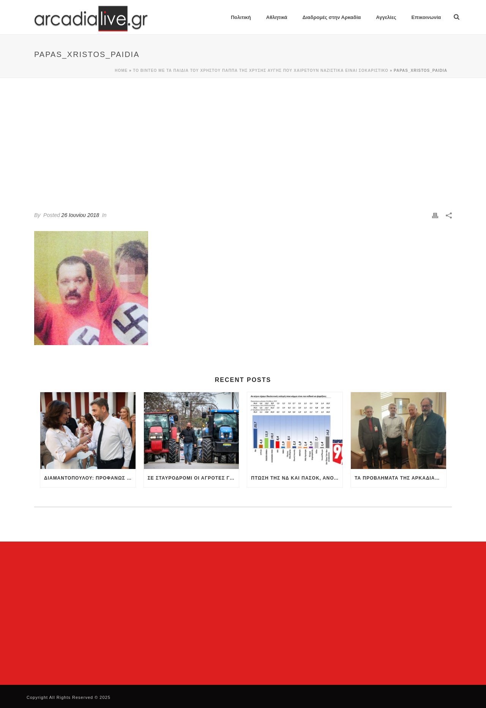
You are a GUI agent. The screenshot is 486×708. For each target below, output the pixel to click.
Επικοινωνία (426, 17)
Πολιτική (241, 17)
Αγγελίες (386, 17)
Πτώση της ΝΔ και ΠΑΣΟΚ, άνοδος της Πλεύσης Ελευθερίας (296, 478)
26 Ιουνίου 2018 (80, 215)
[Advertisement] (243, 135)
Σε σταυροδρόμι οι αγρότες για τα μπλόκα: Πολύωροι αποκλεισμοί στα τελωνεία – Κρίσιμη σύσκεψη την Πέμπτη (193, 478)
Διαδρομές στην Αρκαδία (332, 17)
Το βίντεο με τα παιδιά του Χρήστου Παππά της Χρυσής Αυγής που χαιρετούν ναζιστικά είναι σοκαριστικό (260, 70)
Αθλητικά (276, 17)
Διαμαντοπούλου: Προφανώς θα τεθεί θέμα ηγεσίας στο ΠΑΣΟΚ (90, 478)
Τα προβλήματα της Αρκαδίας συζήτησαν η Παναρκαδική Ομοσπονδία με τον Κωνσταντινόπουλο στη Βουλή (400, 478)
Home (121, 70)
